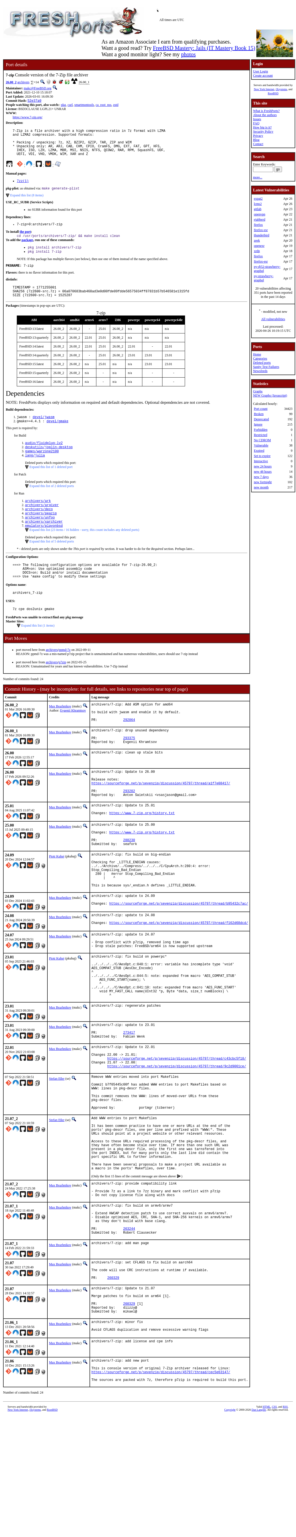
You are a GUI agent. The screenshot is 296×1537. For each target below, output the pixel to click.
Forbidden (260, 430)
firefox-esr (261, 230)
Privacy (258, 136)
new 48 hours (263, 472)
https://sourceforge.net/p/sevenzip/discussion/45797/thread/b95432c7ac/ (178, 958)
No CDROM (262, 440)
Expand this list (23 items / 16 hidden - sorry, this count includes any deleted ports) (84, 550)
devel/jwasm (44, 430)
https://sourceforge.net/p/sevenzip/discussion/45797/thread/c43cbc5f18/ (176, 1132)
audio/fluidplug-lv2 (44, 457)
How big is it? (262, 127)
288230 (129, 884)
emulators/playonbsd (44, 546)
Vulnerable (261, 445)
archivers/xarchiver (44, 541)
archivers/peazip (41, 532)
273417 (129, 1102)
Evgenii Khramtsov (73, 736)
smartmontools (84, 105)
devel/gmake (57, 435)
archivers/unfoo (40, 536)
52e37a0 (34, 101)
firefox (258, 225)
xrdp (257, 251)
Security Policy (263, 131)
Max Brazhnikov (60, 732)
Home (257, 354)
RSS (285, 1527)
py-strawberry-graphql (263, 278)
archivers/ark (38, 517)
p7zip (62, 687)
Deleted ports (262, 363)
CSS (274, 1527)
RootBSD (273, 93)
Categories (260, 358)
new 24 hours (263, 466)
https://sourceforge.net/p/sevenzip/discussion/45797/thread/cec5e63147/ (160, 1491)
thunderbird (261, 235)
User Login (260, 71)
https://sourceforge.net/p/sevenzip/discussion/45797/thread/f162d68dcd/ (178, 979)
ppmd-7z (64, 675)
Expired (259, 451)
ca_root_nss (103, 105)
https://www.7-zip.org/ (27, 118)
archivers (23, 82)
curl (70, 105)
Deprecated (261, 419)
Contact (258, 144)
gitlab (257, 209)
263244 (129, 1332)
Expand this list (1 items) (38, 651)
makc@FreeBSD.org (37, 88)
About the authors (265, 115)
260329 (113, 1386)
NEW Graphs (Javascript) (270, 395)
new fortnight (263, 482)
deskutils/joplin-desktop (49, 462)
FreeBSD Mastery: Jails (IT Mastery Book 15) (204, 48)
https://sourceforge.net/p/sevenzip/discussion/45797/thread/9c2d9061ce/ (176, 1142)
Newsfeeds (260, 371)
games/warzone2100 (42, 467)
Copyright (230, 1530)
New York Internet (264, 89)
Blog (256, 140)
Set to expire (262, 456)
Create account (263, 75)
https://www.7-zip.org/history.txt (142, 854)
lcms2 (258, 204)
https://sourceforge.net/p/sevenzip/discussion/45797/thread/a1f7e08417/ (160, 819)
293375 (129, 770)
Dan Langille (259, 1530)
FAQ (256, 123)
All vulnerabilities (273, 319)
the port (25, 240)
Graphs (258, 391)
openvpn (259, 214)
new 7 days (261, 477)
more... (257, 177)
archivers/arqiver (42, 522)
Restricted (260, 435)
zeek (257, 240)
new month (261, 487)
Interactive (261, 461)
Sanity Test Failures (266, 367)
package (27, 249)
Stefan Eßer (56, 1154)
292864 (129, 749)
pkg (63, 105)
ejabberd (259, 219)
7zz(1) (23, 187)
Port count (261, 409)
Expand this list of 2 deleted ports (51, 502)
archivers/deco (39, 527)
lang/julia (35, 471)
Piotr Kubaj (56, 901)
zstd (115, 105)
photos (188, 54)
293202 (129, 828)
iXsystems (281, 89)
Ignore (258, 424)
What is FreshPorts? (266, 111)
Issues (257, 119)
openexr (259, 246)
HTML (266, 1527)
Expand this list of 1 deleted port (51, 483)
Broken (259, 414)
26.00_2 (11, 82)
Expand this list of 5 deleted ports (51, 562)
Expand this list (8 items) (27, 203)
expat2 (258, 199)
